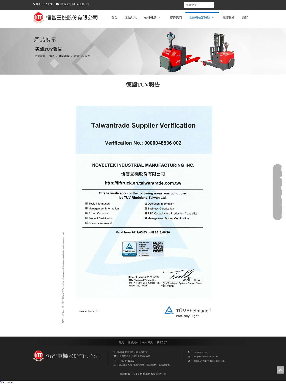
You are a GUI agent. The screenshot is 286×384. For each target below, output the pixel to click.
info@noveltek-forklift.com (74, 4)
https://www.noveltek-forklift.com (209, 361)
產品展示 (133, 342)
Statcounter (7, 382)
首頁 (121, 342)
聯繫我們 (162, 342)
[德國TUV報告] (143, 208)
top (280, 370)
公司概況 (147, 342)
